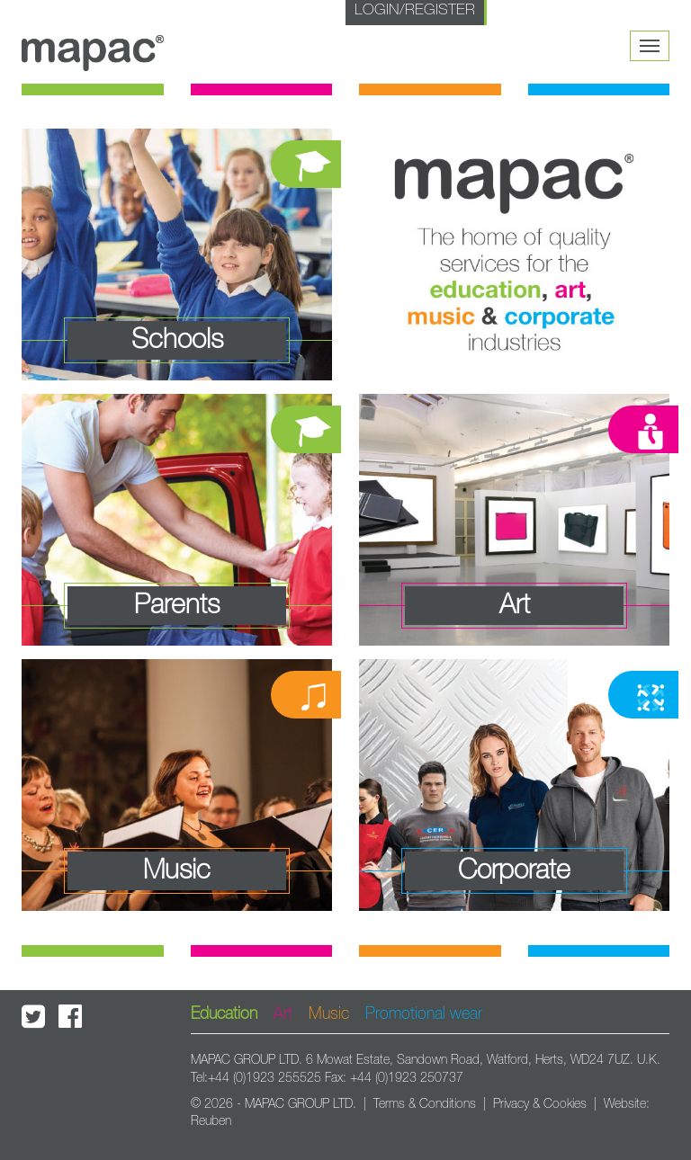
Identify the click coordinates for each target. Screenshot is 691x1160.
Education (224, 1014)
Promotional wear (423, 1014)
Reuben (211, 1121)
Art (283, 1014)
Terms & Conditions (424, 1104)
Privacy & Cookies (540, 1104)
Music (329, 1014)
